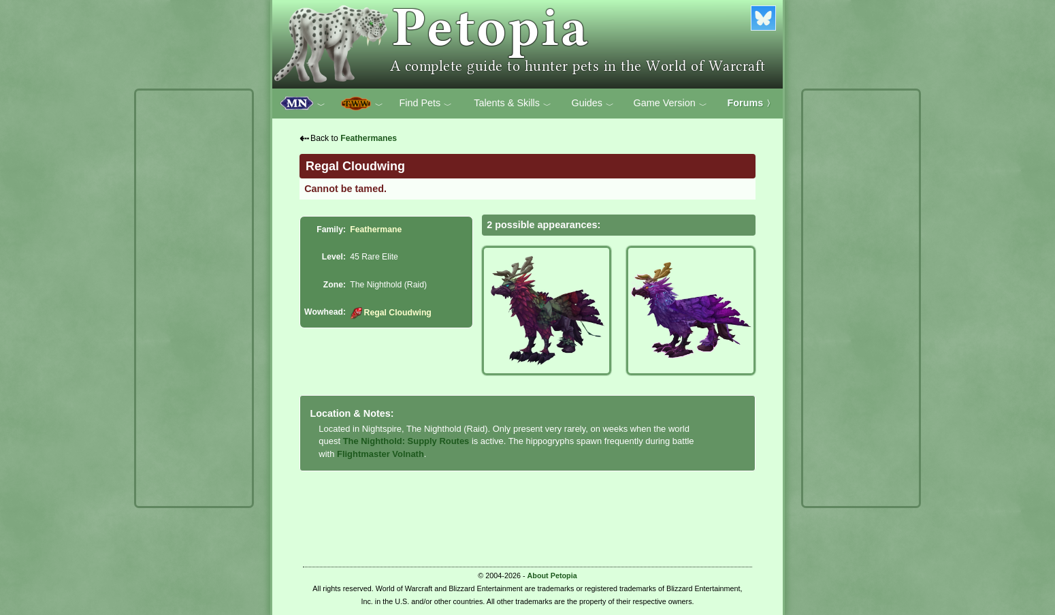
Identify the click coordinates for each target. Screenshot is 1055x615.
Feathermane (376, 229)
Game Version (670, 103)
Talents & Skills (512, 103)
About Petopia (552, 575)
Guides (592, 103)
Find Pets (425, 103)
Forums (751, 102)
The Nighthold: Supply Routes (406, 441)
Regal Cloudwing (391, 312)
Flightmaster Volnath (380, 454)
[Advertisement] (194, 298)
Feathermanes (368, 138)
